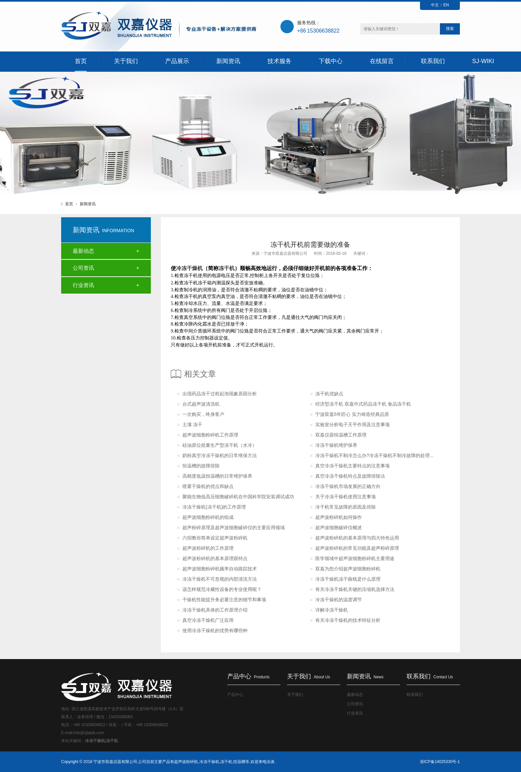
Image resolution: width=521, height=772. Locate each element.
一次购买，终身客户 (203, 414)
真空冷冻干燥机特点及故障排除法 (350, 476)
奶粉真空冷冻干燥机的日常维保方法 (219, 455)
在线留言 (382, 61)
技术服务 (279, 61)
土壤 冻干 (192, 424)
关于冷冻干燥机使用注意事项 (345, 496)
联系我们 (433, 61)
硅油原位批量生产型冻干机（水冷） (219, 445)
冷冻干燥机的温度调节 (338, 599)
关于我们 (126, 61)
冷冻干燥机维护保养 (336, 445)
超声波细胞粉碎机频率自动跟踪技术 (219, 568)
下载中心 (331, 61)
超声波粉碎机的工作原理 (208, 548)
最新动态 (83, 251)
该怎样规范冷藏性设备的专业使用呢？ (221, 589)
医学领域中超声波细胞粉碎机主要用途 (354, 558)
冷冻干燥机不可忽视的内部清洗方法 (219, 579)
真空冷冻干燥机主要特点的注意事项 (352, 465)
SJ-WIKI (483, 61)
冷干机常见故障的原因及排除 (345, 507)
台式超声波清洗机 (201, 404)
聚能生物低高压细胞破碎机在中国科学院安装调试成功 (238, 496)
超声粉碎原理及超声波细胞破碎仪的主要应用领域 (233, 527)
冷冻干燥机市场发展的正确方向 (347, 486)
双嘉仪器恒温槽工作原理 (340, 434)
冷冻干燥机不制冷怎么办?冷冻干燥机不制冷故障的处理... (374, 455)
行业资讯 (83, 285)
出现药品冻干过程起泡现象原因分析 (219, 393)
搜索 (450, 28)
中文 (435, 5)
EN (446, 5)
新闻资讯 (228, 61)
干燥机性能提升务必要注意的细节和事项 (224, 599)
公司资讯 (83, 268)
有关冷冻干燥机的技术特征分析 (347, 620)
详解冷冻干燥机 (331, 610)
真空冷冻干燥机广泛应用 (208, 620)
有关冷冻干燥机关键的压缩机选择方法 (354, 589)
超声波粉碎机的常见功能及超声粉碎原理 (357, 548)
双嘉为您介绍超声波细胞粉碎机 (347, 568)
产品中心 (235, 694)
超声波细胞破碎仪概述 (338, 527)
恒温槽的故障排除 (201, 465)
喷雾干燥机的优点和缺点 (208, 486)
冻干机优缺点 (329, 393)
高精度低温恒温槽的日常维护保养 (217, 476)
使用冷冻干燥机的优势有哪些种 (215, 630)
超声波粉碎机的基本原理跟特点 (215, 558)
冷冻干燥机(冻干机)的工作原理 (214, 507)
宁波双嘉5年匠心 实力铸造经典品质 (352, 414)
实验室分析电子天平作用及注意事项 (352, 424)
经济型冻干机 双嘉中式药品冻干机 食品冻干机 (363, 404)
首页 (81, 61)
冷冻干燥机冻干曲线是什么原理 (347, 579)
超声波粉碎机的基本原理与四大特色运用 (357, 537)
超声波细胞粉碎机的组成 (208, 517)
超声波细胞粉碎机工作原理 (210, 434)
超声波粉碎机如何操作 (338, 517)
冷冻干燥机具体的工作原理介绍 (215, 610)
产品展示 (177, 61)
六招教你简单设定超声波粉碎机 (215, 537)
